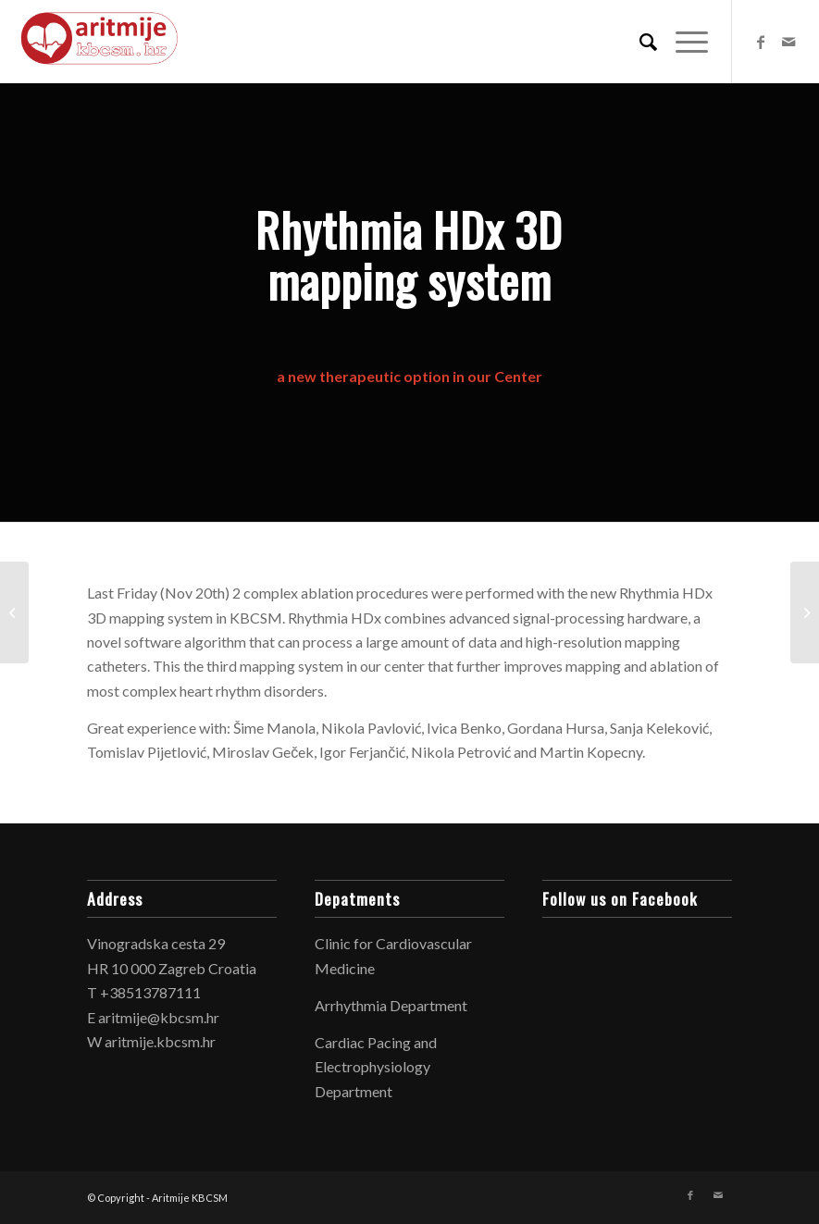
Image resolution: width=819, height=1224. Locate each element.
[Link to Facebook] (761, 42)
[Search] (639, 41)
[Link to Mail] (788, 42)
